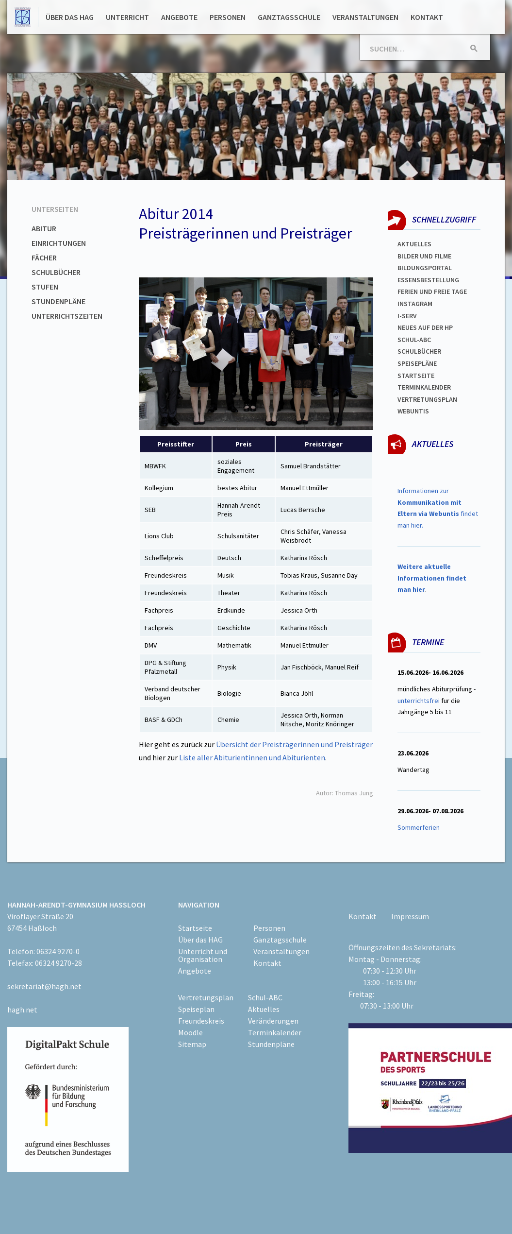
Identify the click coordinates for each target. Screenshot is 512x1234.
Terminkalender (424, 387)
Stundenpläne (58, 301)
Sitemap (192, 1044)
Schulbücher (56, 272)
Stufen (45, 286)
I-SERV (407, 315)
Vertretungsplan (427, 399)
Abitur (44, 228)
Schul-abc (414, 339)
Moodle (190, 1032)
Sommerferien (419, 827)
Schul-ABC (265, 997)
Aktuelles (414, 244)
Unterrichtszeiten (67, 316)
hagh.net (22, 1009)
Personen (228, 17)
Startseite (415, 375)
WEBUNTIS (413, 411)
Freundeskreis (201, 1021)
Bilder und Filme (424, 256)
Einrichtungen (59, 243)
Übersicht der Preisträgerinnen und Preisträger (294, 744)
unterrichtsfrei (418, 700)
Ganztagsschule (289, 17)
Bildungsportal (424, 267)
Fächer (44, 257)
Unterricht (127, 17)
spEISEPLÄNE (417, 363)
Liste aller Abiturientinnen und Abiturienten (252, 757)
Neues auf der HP (425, 327)
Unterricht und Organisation (202, 955)
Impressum (410, 916)
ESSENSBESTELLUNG (428, 279)
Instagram (414, 303)
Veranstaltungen (365, 17)
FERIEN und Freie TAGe (432, 291)
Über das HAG (70, 17)
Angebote (179, 17)
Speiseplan (196, 1009)
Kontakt (427, 17)
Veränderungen (273, 1021)
